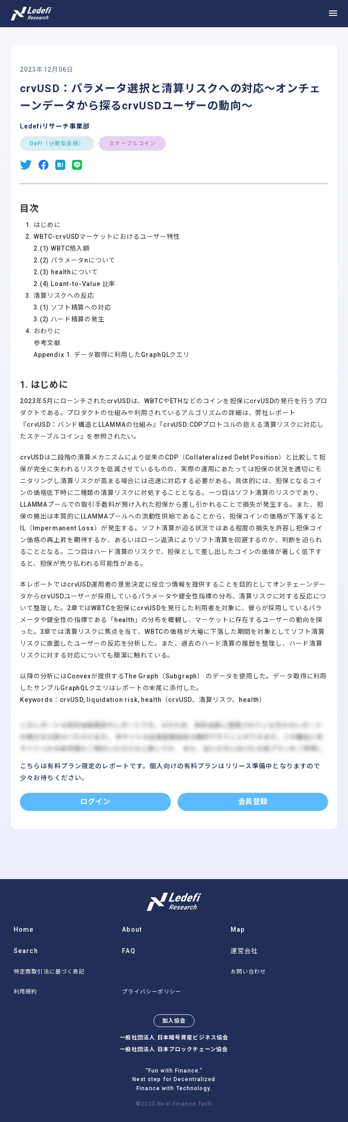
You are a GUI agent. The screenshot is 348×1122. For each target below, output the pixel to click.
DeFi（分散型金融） (57, 143)
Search (26, 950)
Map (238, 929)
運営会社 (244, 950)
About (132, 929)
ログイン (95, 801)
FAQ (128, 950)
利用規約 (25, 992)
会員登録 (253, 801)
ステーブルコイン (132, 143)
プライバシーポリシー (151, 992)
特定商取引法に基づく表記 (49, 972)
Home (24, 929)
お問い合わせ (248, 972)
